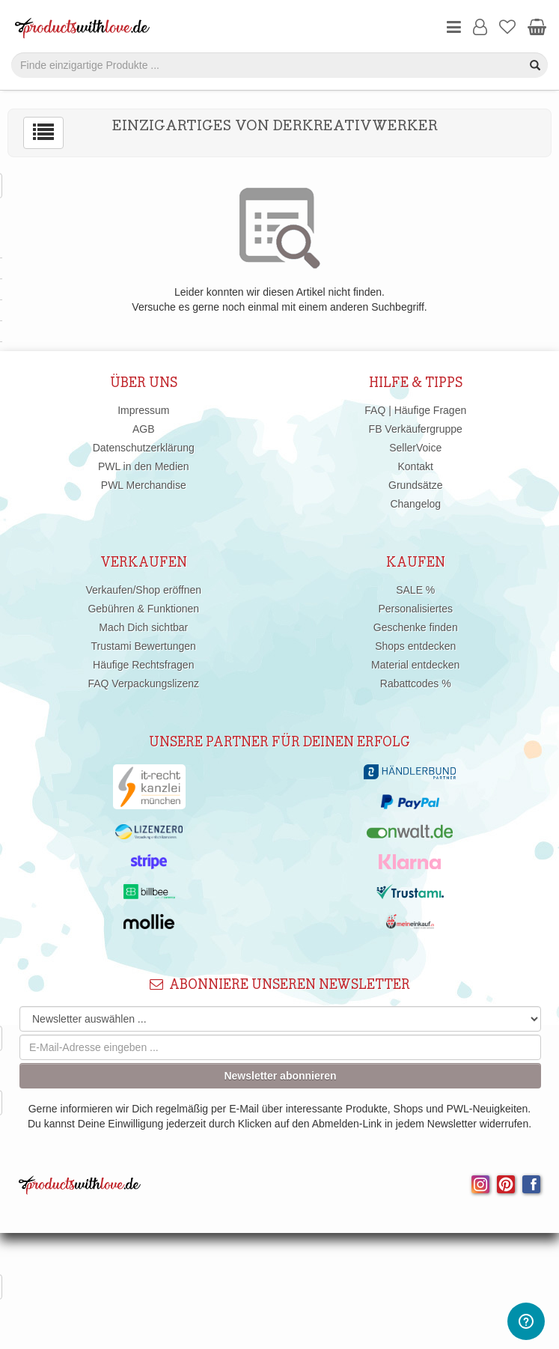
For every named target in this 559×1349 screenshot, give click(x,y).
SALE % (415, 590)
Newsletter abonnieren (280, 1076)
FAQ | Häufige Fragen (415, 410)
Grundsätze (415, 485)
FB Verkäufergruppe (415, 429)
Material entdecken (415, 665)
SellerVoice (415, 448)
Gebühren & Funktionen (143, 609)
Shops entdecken (415, 646)
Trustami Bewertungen (143, 646)
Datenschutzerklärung (144, 448)
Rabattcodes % (415, 683)
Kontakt (415, 466)
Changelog (415, 504)
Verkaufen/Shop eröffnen (143, 590)
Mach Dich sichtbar (143, 627)
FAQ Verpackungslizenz (143, 683)
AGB (143, 429)
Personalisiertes (415, 609)
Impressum (143, 410)
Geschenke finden (415, 627)
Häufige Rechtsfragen (143, 665)
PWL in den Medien (143, 466)
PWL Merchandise (143, 485)
